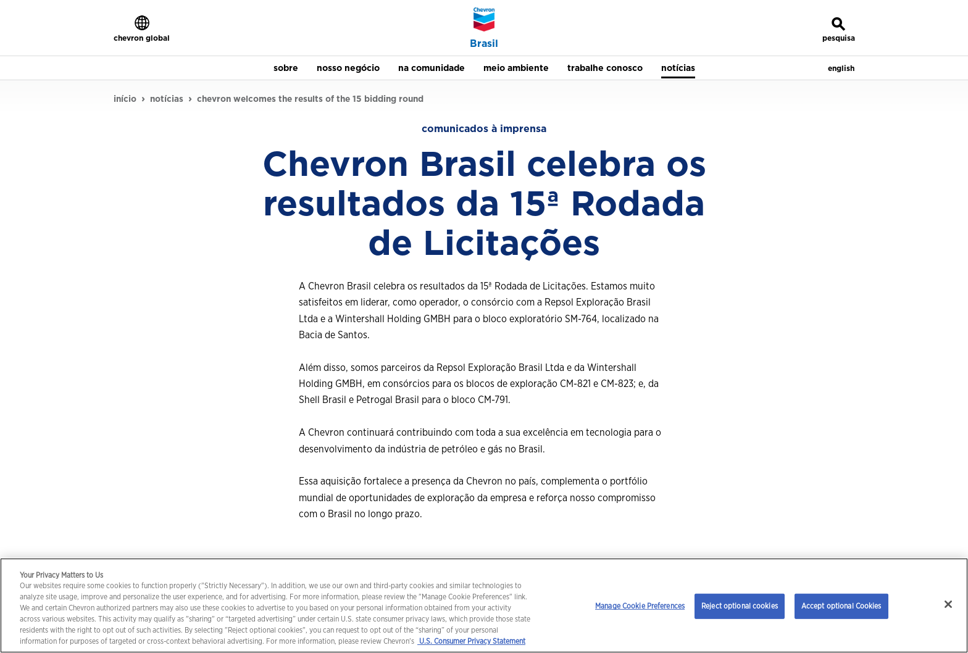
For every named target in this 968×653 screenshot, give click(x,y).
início (125, 99)
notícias (166, 99)
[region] (484, 605)
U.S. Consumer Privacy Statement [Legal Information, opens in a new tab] (471, 641)
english (841, 68)
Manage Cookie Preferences (640, 605)
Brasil (484, 44)
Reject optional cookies (739, 605)
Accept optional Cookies (841, 605)
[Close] (948, 604)
